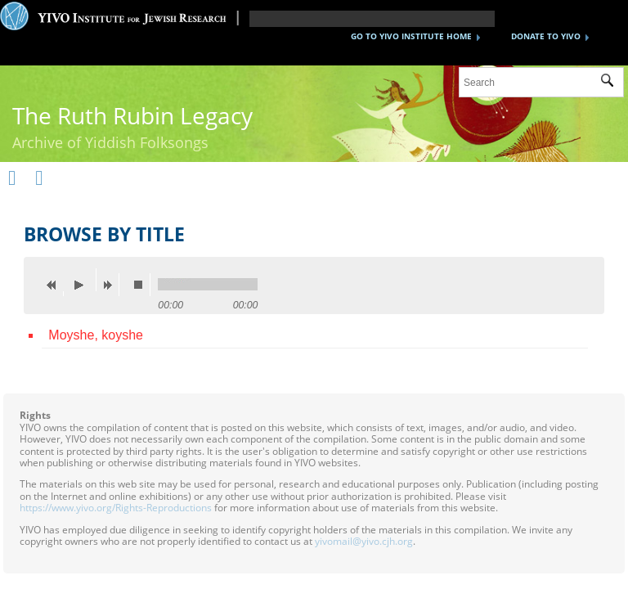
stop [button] (142, 284)
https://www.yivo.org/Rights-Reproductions (116, 508)
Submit (612, 83)
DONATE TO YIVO (546, 36)
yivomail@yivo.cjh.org (364, 541)
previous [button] (55, 284)
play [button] (83, 279)
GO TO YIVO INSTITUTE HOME (411, 36)
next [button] (111, 284)
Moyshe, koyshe (95, 335)
